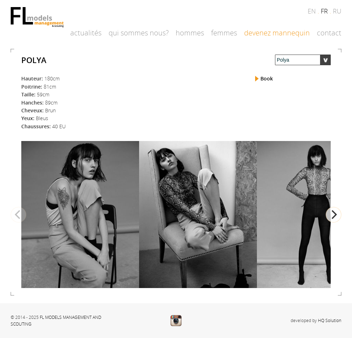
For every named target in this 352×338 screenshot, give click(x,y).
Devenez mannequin (277, 33)
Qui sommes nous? (139, 33)
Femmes (224, 33)
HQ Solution (329, 320)
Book (266, 78)
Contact (329, 33)
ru (337, 11)
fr (324, 11)
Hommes (190, 33)
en (312, 11)
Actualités (85, 33)
